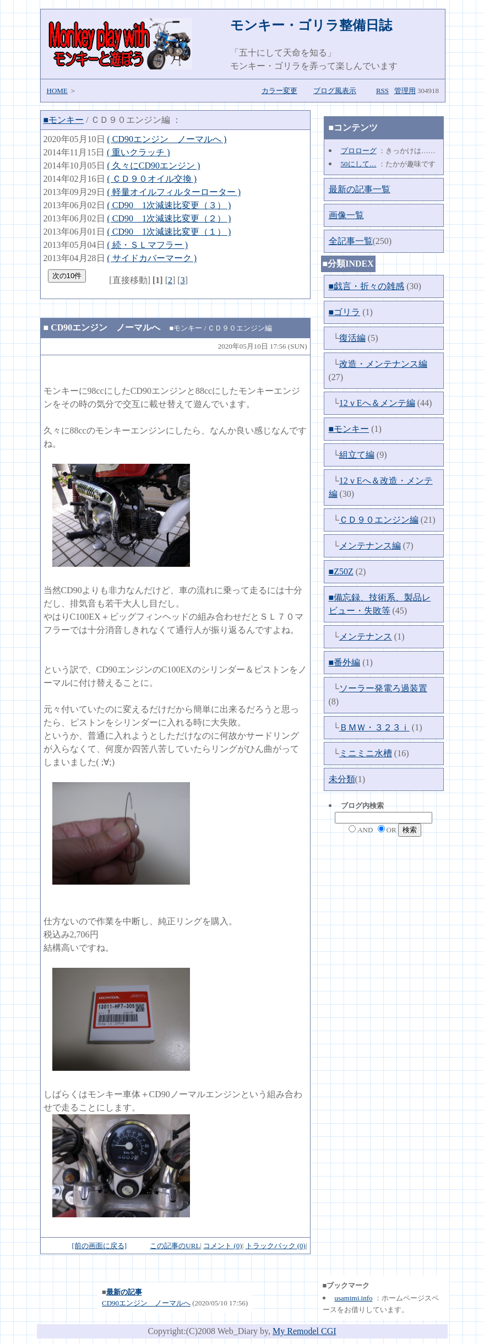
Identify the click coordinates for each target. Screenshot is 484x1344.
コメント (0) (222, 1246)
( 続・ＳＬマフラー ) (147, 245)
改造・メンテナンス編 (383, 363)
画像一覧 (346, 215)
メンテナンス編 (370, 545)
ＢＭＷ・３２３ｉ (374, 727)
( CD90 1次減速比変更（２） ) (169, 218)
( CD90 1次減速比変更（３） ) (169, 205)
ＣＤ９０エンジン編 (378, 519)
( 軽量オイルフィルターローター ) (174, 192)
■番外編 (345, 662)
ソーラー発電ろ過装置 (383, 688)
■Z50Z (341, 571)
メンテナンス (365, 636)
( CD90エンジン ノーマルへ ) (167, 139)
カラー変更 (279, 90)
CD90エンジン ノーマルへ (105, 327)
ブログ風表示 (334, 90)
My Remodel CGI (304, 1331)
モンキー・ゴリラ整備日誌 (311, 25)
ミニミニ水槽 (365, 753)
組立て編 (356, 454)
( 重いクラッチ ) (138, 152)
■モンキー (63, 119)
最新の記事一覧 (359, 189)
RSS (382, 90)
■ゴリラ (345, 312)
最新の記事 (124, 1292)
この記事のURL (175, 1246)
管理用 (405, 90)
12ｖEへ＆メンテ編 (377, 403)
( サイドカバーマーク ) (152, 258)
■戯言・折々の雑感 (367, 286)
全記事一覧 (351, 241)
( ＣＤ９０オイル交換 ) (152, 178)
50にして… (359, 164)
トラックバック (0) (276, 1246)
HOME (57, 90)
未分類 (342, 779)
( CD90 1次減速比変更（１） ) (169, 231)
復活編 (352, 338)
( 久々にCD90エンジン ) (153, 165)
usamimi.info (354, 1298)
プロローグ (359, 151)
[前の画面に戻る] (99, 1246)
